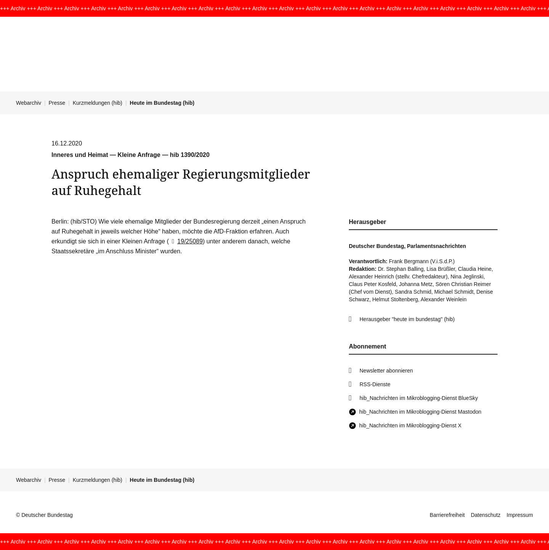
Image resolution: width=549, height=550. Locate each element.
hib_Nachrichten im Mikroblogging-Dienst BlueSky (419, 398)
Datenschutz (486, 515)
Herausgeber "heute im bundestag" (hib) (407, 319)
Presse (57, 103)
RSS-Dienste (375, 384)
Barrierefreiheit (447, 515)
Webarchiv (28, 103)
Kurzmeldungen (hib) (97, 103)
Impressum (520, 515)
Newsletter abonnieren (386, 371)
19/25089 (186, 241)
